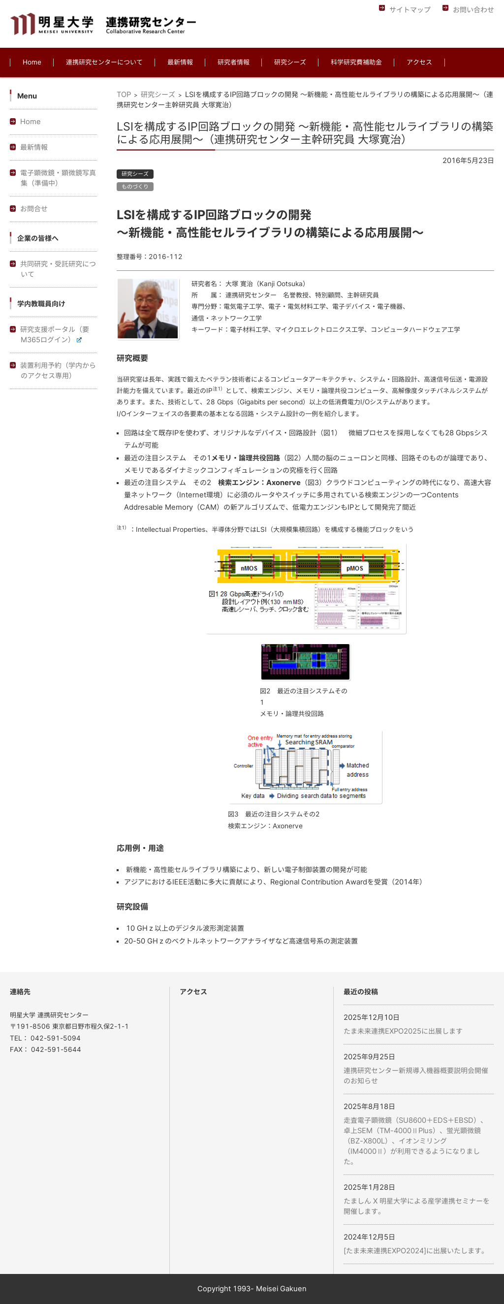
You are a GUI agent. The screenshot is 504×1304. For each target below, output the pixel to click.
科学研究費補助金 (356, 62)
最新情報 (180, 62)
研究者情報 (234, 62)
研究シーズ (290, 62)
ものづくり (135, 186)
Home (32, 62)
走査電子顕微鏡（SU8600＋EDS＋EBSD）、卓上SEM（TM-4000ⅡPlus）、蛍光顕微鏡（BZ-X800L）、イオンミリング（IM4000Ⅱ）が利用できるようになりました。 (415, 1141)
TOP (124, 94)
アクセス (419, 62)
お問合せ (34, 208)
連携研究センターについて (104, 62)
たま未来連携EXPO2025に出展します (403, 1031)
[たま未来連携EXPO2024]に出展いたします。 (416, 1250)
